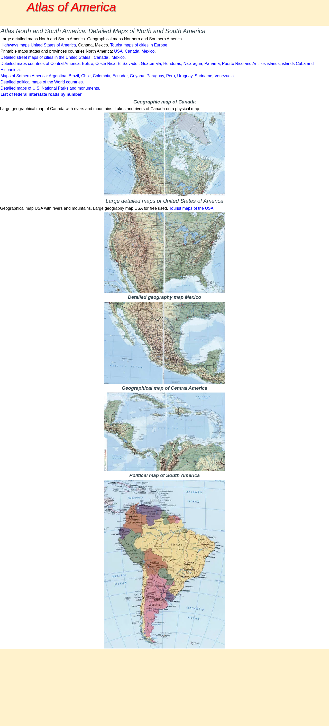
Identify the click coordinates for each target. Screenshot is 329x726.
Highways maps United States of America (38, 45)
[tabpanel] (164, 62)
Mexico (148, 51)
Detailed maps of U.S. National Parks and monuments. (50, 88)
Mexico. (119, 57)
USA (118, 51)
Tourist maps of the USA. (192, 208)
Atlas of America (71, 7)
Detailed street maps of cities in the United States (45, 57)
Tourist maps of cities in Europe (138, 45)
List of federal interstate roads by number (41, 94)
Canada (132, 51)
